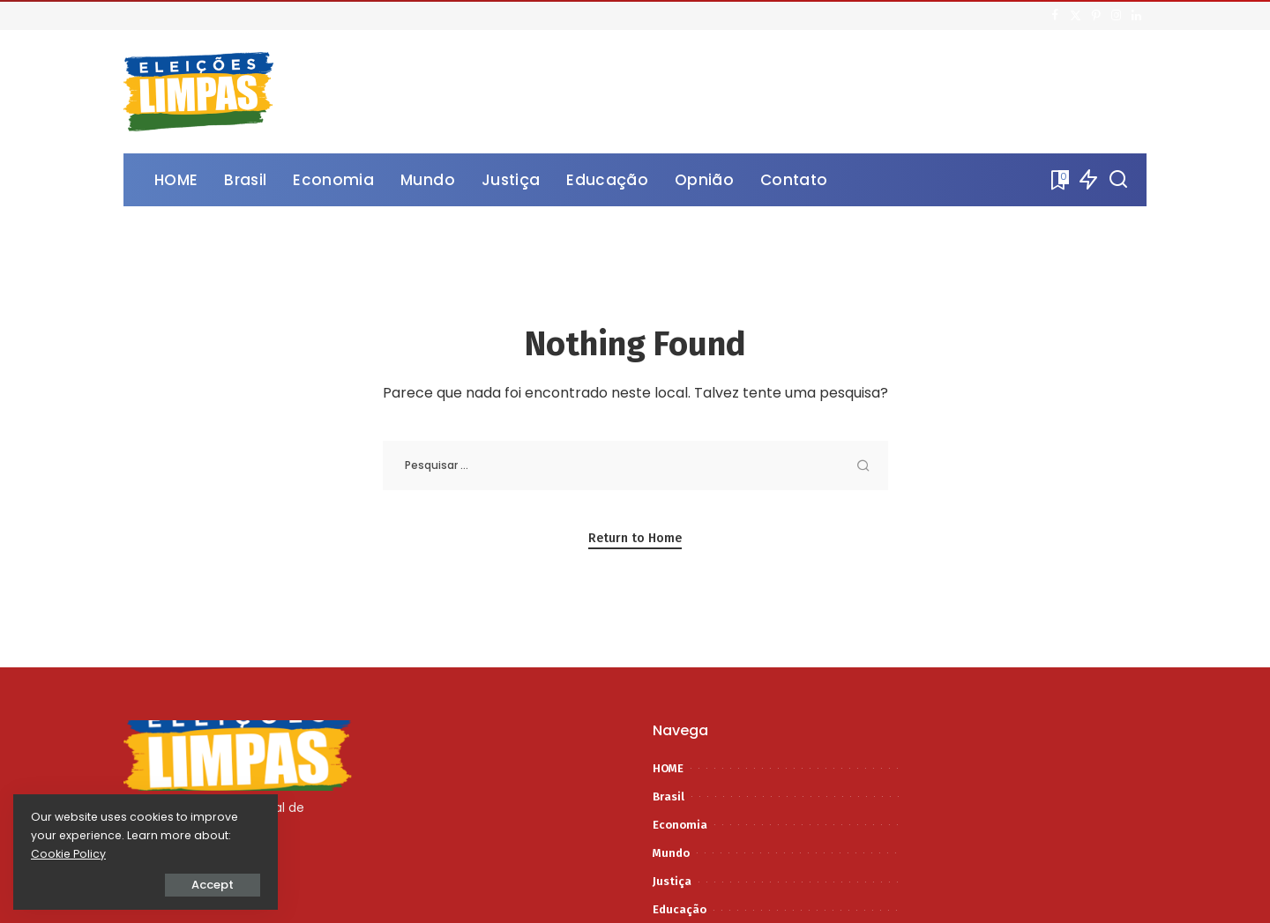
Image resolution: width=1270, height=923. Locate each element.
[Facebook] (1055, 16)
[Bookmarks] (1058, 179)
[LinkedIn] (1136, 16)
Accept (212, 884)
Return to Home (635, 538)
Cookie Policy (68, 853)
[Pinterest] (1096, 16)
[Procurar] (1118, 179)
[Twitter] (1075, 16)
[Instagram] (1116, 16)
